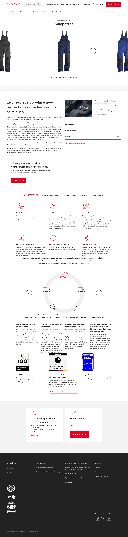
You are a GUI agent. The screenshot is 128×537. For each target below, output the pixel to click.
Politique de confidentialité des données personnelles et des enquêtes (77, 468)
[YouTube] (103, 518)
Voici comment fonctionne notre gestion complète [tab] (59, 195)
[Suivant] (93, 51)
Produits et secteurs (12, 11)
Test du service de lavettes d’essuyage (48, 472)
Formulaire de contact (79, 434)
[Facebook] (97, 518)
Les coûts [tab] (83, 195)
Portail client (99, 472)
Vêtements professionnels (27, 11)
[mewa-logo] (13, 4)
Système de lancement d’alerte (74, 478)
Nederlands (10, 468)
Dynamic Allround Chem (53, 11)
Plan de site (68, 482)
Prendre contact (113, 4)
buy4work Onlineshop (101, 476)
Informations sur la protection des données (78, 463)
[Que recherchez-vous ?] (32, 4)
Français (9, 472)
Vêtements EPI (40, 11)
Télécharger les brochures (44, 467)
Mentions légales (70, 473)
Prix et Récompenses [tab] (97, 195)
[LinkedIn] (109, 518)
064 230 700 (35, 435)
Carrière (97, 467)
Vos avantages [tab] (32, 194)
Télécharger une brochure (74, 143)
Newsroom (98, 463)
